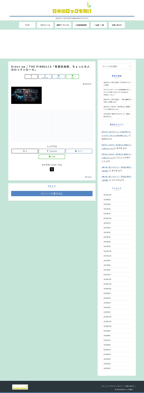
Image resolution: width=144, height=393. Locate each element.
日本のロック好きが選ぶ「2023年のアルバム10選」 (117, 83)
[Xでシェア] (31, 76)
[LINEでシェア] (72, 76)
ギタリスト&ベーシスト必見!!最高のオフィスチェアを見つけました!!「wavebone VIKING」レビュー (117, 92)
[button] (130, 66)
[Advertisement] (72, 44)
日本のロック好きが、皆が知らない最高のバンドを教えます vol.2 (117, 108)
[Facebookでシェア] (45, 76)
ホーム (105, 386)
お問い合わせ (129, 386)
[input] (116, 66)
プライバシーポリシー (116, 386)
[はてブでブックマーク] (58, 76)
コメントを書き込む (52, 193)
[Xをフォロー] (52, 169)
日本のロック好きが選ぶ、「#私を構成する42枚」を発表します (117, 100)
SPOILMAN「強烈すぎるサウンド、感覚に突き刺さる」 (117, 115)
